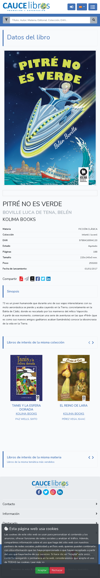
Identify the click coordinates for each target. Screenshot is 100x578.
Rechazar (57, 570)
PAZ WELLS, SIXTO (26, 419)
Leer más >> (37, 562)
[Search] (50, 20)
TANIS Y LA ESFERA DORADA (26, 407)
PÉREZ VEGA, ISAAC (73, 419)
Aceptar (42, 570)
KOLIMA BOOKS (19, 219)
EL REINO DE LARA (74, 405)
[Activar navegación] (92, 6)
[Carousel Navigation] (91, 342)
